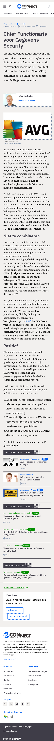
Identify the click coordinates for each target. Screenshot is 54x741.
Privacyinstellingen (12, 693)
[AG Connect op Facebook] (22, 704)
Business (7, 13)
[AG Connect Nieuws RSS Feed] (28, 704)
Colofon (7, 684)
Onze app (7, 688)
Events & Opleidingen (37, 671)
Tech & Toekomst (40, 13)
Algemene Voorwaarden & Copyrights (17, 727)
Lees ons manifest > (11, 659)
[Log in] (49, 6)
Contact (7, 680)
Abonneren (8, 671)
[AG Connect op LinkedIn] (11, 704)
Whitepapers (33, 684)
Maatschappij (22, 13)
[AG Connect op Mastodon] (16, 704)
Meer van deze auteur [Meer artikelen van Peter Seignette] (26, 100)
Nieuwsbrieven (34, 675)
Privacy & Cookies (10, 731)
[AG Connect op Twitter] (5, 704)
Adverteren (8, 675)
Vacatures (32, 680)
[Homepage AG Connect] (27, 6)
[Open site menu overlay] (4, 6)
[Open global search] (10, 6)
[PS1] (28, 321)
